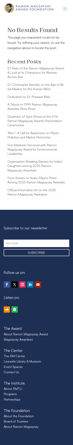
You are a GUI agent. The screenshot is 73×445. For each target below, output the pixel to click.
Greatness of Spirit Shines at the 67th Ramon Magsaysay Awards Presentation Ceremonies (34, 121)
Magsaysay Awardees (18, 339)
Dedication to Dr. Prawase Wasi (28, 97)
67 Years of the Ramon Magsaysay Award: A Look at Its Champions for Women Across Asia (35, 72)
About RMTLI (13, 389)
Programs (10, 394)
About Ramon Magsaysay (21, 427)
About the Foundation (19, 416)
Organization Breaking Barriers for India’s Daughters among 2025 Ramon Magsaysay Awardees (34, 166)
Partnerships (12, 399)
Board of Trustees (16, 421)
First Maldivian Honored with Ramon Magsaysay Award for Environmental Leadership (32, 149)
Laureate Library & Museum (22, 361)
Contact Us (11, 372)
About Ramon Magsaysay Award (26, 334)
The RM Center (14, 356)
